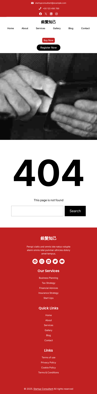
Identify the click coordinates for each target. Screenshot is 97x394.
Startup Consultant (43, 388)
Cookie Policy (48, 367)
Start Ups (48, 298)
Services (48, 325)
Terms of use (48, 357)
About (48, 320)
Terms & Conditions (48, 372)
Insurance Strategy (48, 292)
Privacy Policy (48, 362)
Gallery (48, 330)
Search (75, 211)
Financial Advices (48, 288)
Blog (48, 335)
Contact (48, 340)
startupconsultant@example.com (48, 2)
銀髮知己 (48, 20)
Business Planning (48, 277)
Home (48, 315)
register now (48, 46)
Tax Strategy (48, 282)
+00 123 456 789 (48, 7)
